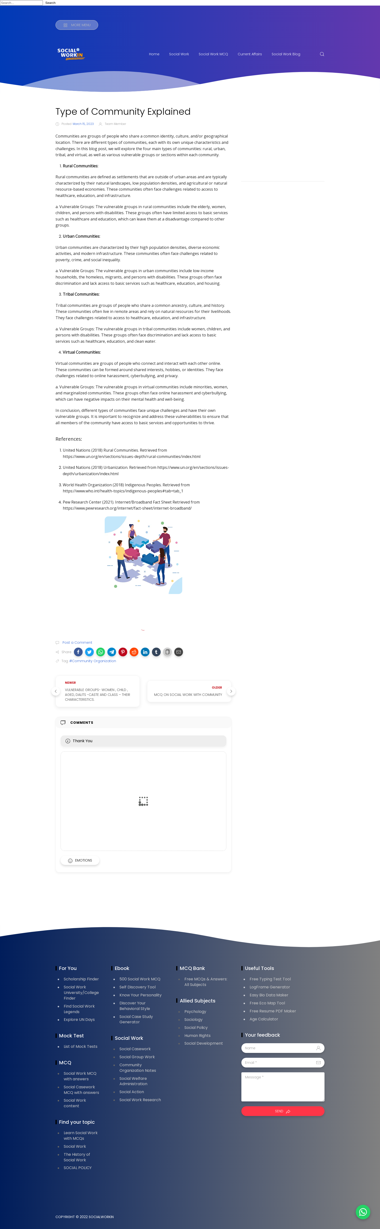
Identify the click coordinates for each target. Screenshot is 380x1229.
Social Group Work (137, 1057)
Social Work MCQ (213, 54)
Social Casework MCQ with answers (81, 1089)
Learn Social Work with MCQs (81, 1135)
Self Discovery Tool (137, 987)
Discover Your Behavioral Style (134, 1005)
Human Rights (197, 1035)
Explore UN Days (79, 1019)
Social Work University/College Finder (81, 992)
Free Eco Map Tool (267, 1003)
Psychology (195, 1011)
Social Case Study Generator (136, 1019)
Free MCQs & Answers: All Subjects (205, 981)
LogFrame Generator (270, 987)
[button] (78, 652)
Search (50, 3)
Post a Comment (77, 642)
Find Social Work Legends (79, 1009)
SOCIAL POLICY (78, 1168)
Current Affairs (250, 54)
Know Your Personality (140, 995)
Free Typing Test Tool (270, 979)
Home (154, 54)
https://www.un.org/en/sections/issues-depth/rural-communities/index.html (131, 456)
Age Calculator (264, 1019)
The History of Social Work (77, 1157)
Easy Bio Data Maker (269, 995)
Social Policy (196, 1027)
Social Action (131, 1092)
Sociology (193, 1019)
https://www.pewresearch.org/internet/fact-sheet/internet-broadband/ (127, 508)
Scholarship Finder (81, 979)
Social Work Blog (286, 54)
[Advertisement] (282, 140)
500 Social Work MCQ (139, 979)
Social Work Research (140, 1100)
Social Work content (75, 1103)
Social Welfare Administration (133, 1081)
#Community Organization (92, 661)
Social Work (179, 54)
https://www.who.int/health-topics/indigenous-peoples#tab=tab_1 (123, 491)
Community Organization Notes (137, 1067)
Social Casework (135, 1049)
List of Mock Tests (80, 1046)
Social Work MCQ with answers (80, 1076)
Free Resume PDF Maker (273, 1011)
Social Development (203, 1043)
